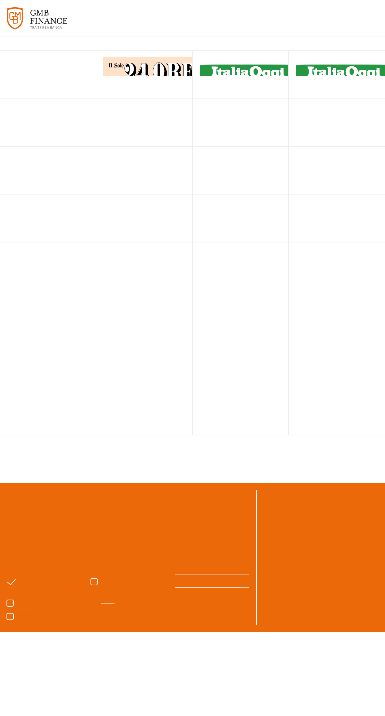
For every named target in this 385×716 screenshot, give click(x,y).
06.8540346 (339, 513)
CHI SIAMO (165, 22)
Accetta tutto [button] (319, 698)
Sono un (119, 580)
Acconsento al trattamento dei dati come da (65, 605)
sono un (34, 580)
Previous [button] (13, 678)
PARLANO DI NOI (273, 22)
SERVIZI (191, 22)
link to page (144, 75)
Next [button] (371, 678)
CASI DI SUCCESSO (226, 22)
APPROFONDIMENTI (322, 22)
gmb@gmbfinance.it (304, 521)
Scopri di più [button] (66, 698)
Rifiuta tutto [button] (269, 698)
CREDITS (370, 706)
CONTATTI (364, 22)
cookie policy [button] (222, 640)
